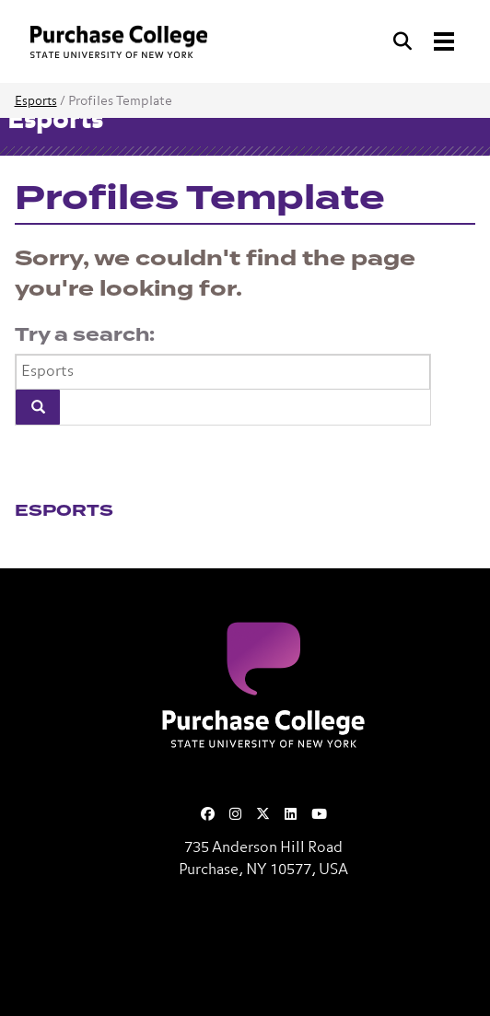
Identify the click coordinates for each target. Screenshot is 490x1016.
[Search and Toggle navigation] (425, 41)
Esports (36, 102)
